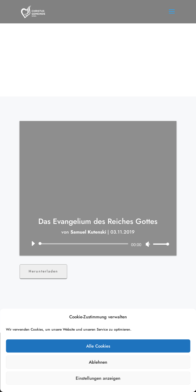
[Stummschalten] (147, 244)
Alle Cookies (98, 346)
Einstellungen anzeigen (98, 378)
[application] (98, 244)
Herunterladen (43, 271)
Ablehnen (98, 362)
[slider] (84, 243)
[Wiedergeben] (33, 243)
